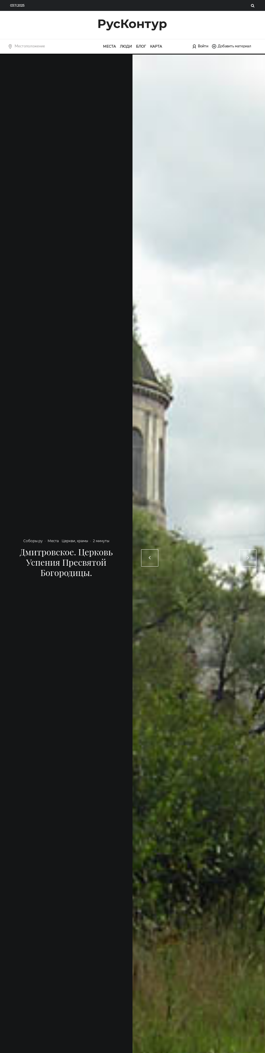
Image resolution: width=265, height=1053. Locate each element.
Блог (141, 46)
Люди (126, 46)
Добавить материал (231, 46)
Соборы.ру (33, 541)
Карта (156, 46)
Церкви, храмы (75, 541)
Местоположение (30, 46)
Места (109, 46)
